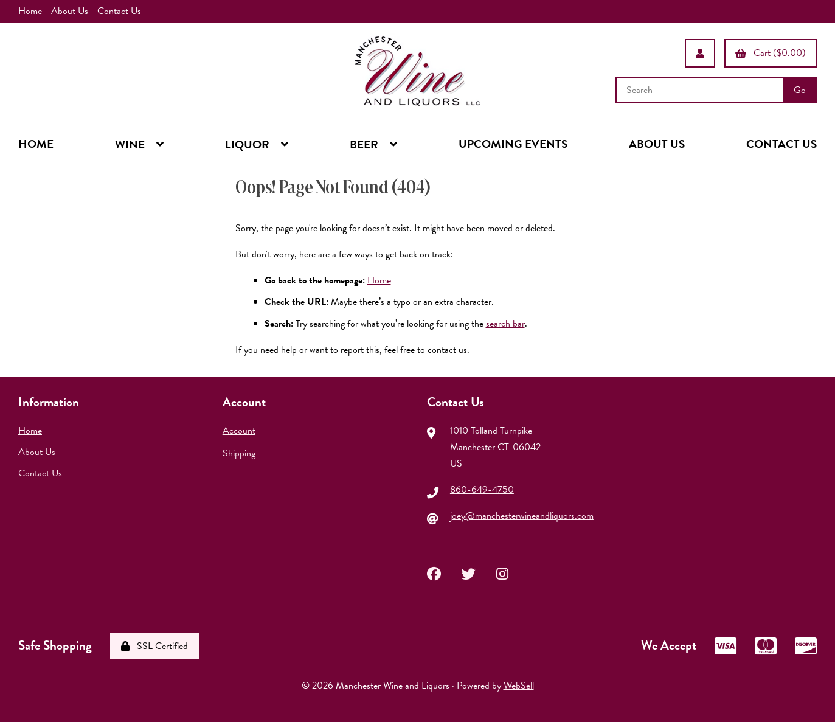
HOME (36, 144)
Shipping (239, 453)
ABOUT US (657, 144)
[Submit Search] (800, 90)
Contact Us (119, 11)
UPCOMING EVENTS (513, 144)
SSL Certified (154, 646)
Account (239, 430)
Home (30, 11)
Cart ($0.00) (770, 53)
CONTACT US (781, 144)
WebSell (519, 685)
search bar (505, 323)
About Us (69, 11)
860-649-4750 (482, 489)
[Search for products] (700, 90)
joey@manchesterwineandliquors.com (522, 516)
